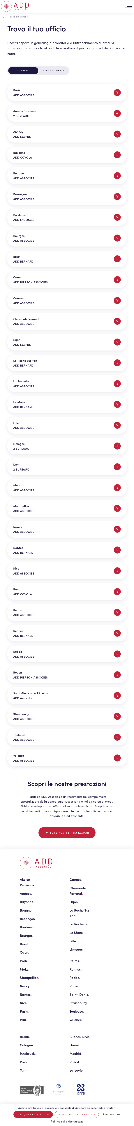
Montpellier (29, 977)
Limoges (77, 949)
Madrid (76, 1053)
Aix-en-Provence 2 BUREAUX (67, 113)
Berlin (25, 1036)
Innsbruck (28, 1053)
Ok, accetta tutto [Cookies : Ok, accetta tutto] (33, 1114)
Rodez (75, 977)
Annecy (26, 893)
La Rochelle (79, 924)
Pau (23, 1019)
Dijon (74, 901)
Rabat (75, 1062)
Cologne (27, 1045)
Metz (24, 969)
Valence (76, 1019)
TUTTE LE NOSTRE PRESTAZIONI (67, 832)
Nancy (25, 986)
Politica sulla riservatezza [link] (67, 1121)
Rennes (76, 969)
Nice (24, 1002)
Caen (24, 952)
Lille (73, 941)
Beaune (26, 910)
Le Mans (77, 932)
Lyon (24, 960)
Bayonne (27, 901)
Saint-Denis (79, 994)
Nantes (26, 994)
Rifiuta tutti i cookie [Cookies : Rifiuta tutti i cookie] (76, 1114)
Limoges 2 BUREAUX (67, 446)
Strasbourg (79, 1002)
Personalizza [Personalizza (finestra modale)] (111, 1114)
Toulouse (77, 1011)
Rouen (75, 986)
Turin (24, 1070)
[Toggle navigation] (128, 6)
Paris (24, 1011)
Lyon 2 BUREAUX (67, 466)
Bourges (27, 935)
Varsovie (77, 1070)
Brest (24, 944)
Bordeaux (28, 927)
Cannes (76, 879)
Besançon (28, 918)
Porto (24, 1062)
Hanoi (75, 1045)
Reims (75, 960)
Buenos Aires (80, 1036)
